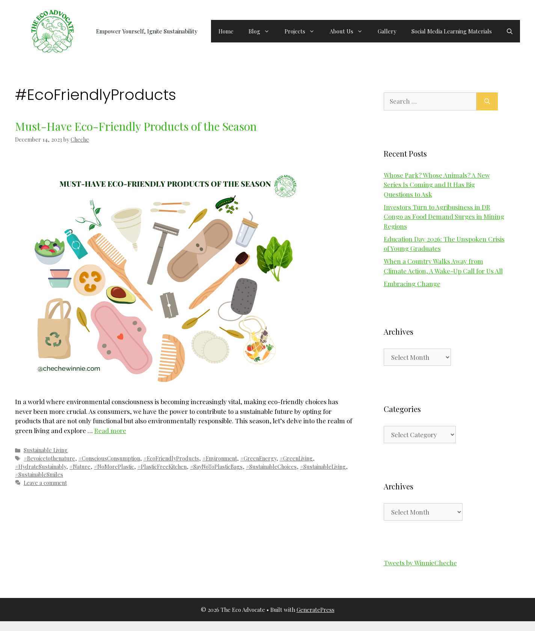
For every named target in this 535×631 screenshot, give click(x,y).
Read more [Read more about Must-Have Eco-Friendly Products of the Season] (110, 430)
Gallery (387, 31)
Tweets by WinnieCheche (420, 563)
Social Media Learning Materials (451, 31)
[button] (509, 31)
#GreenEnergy (258, 458)
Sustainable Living (46, 450)
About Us (350, 31)
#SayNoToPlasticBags (216, 466)
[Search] (487, 101)
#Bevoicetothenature (49, 458)
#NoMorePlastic (114, 466)
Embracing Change (412, 283)
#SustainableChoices (271, 466)
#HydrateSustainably (40, 466)
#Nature (79, 466)
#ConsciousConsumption (109, 458)
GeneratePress (316, 609)
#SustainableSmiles (39, 474)
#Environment (219, 458)
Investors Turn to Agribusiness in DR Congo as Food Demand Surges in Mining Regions (444, 216)
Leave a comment (45, 482)
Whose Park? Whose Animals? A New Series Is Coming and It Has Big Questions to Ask (437, 184)
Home (226, 31)
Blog (263, 31)
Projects (303, 31)
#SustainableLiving (323, 466)
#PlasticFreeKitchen (162, 466)
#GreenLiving (296, 458)
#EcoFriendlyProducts (171, 458)
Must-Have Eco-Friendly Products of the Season (136, 126)
